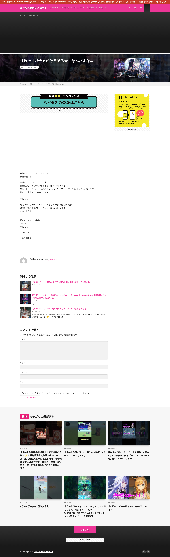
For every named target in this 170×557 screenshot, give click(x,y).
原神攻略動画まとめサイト (43, 552)
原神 (34, 67)
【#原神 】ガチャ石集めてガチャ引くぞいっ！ (128, 508)
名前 (22, 363)
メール (23, 372)
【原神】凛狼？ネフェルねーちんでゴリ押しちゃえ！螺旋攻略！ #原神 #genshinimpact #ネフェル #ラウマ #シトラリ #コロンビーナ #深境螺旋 (85, 511)
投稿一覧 (53, 259)
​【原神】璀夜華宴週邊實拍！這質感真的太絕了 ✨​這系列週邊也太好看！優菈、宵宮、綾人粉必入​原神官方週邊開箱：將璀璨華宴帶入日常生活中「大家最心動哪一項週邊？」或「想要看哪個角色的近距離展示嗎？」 (41, 460)
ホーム (22, 15)
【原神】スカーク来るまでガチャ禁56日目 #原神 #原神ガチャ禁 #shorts (62, 282)
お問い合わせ (34, 15)
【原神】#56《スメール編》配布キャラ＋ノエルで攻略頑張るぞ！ (60, 308)
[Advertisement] (85, 36)
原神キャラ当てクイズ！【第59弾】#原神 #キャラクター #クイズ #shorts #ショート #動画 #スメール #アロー (128, 455)
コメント (23, 339)
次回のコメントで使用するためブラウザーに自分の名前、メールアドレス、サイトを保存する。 (55, 393)
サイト (22, 382)
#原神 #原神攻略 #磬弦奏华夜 (34, 506)
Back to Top (85, 530)
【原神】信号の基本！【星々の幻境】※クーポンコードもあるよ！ (85, 454)
